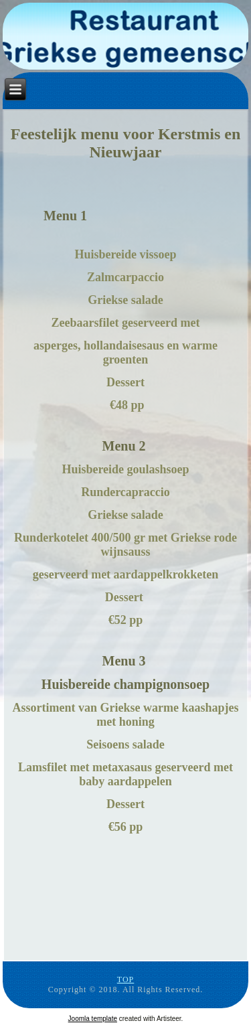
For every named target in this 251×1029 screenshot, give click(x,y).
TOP (125, 979)
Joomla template (92, 1018)
